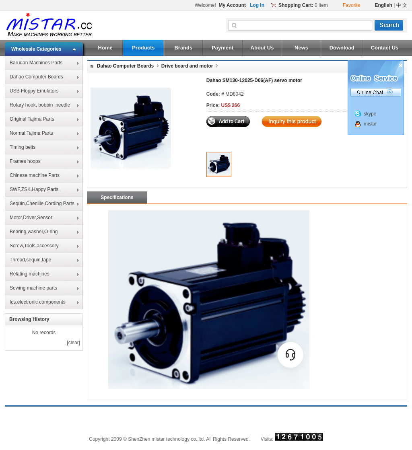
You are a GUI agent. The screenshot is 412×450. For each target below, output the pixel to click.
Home (105, 48)
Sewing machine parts (33, 288)
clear (73, 342)
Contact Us (385, 48)
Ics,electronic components (38, 302)
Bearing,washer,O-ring (34, 231)
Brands (183, 48)
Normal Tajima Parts (31, 133)
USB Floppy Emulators (34, 91)
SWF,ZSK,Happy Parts (34, 189)
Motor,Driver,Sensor (31, 217)
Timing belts (22, 147)
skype (370, 114)
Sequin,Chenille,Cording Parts (42, 203)
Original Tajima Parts (32, 119)
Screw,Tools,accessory (34, 246)
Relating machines (29, 274)
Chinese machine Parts (35, 175)
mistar (370, 124)
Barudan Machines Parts (36, 63)
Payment (222, 48)
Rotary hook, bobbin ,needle (40, 105)
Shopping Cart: (295, 5)
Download (342, 48)
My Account (232, 5)
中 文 (401, 5)
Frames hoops (25, 161)
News (301, 48)
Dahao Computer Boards (36, 77)
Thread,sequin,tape (30, 260)
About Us (262, 48)
